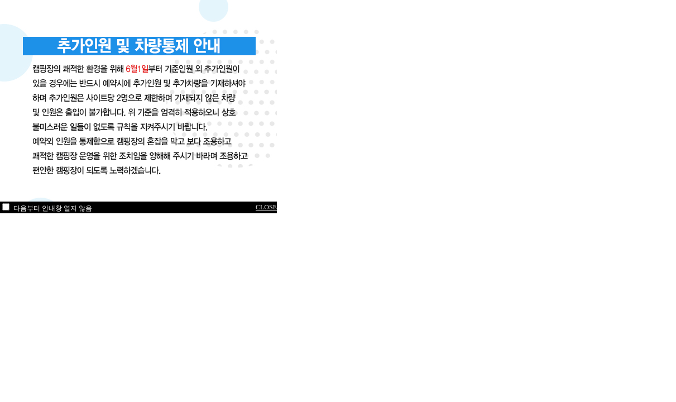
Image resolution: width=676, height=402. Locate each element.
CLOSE (266, 207)
